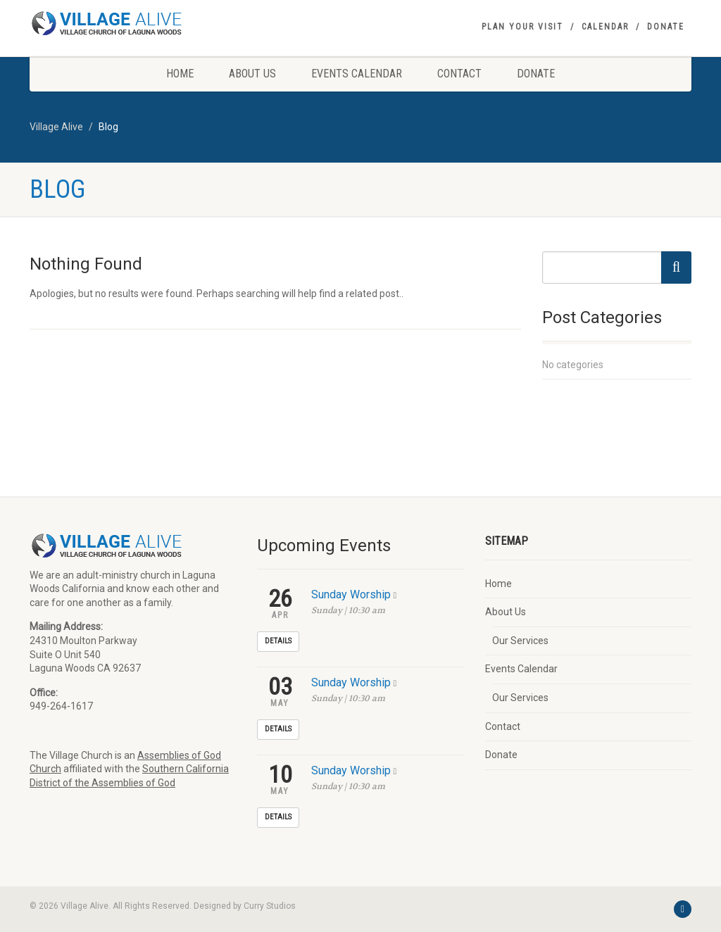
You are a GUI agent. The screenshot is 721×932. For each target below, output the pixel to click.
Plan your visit (522, 27)
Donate (665, 27)
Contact (459, 73)
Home (180, 73)
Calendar (605, 27)
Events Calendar (356, 73)
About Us (252, 73)
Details (278, 641)
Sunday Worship (351, 594)
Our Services (520, 640)
